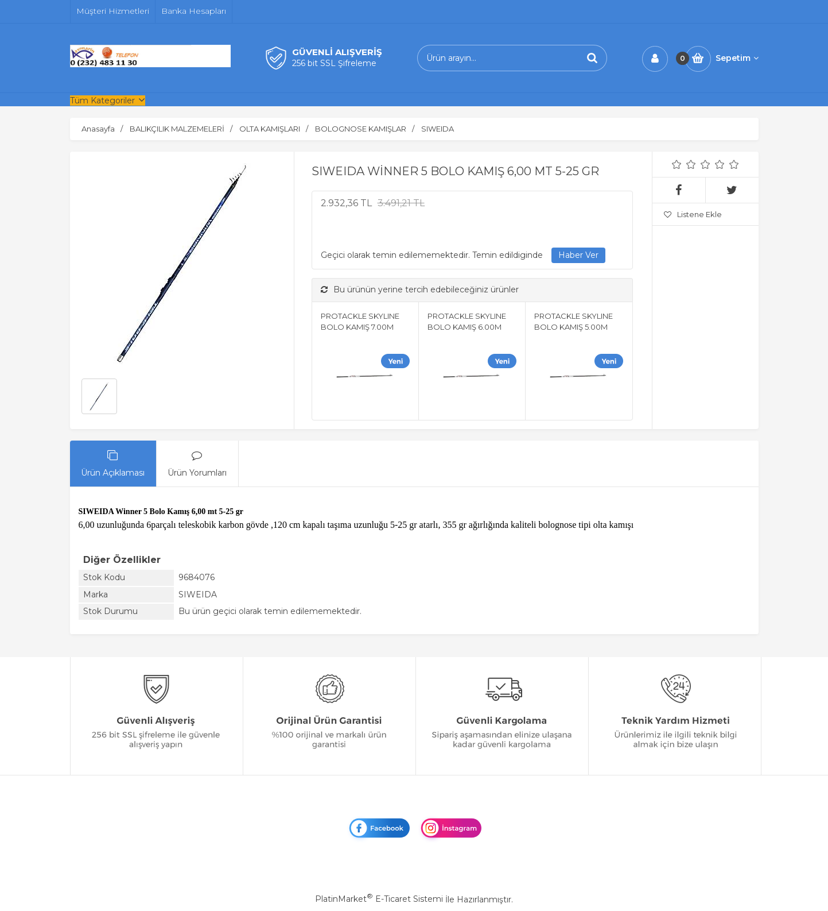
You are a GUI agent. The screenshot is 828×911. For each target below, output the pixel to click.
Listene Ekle (693, 214)
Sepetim (737, 58)
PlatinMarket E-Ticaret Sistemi (379, 899)
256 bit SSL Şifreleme (334, 63)
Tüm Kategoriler (102, 100)
